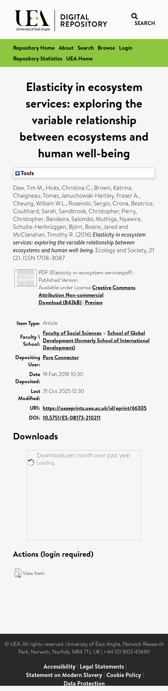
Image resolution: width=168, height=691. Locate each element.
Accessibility (59, 666)
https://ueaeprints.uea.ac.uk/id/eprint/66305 (95, 407)
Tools (24, 173)
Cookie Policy (123, 675)
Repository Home (34, 47)
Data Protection (84, 683)
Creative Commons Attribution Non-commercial (87, 291)
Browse (106, 47)
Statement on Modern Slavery (64, 675)
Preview (93, 302)
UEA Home (79, 58)
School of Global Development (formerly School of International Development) (96, 340)
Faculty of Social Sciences (72, 332)
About (66, 47)
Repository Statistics (37, 58)
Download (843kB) (60, 302)
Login (125, 47)
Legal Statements (102, 666)
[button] (17, 573)
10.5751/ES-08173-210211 (72, 417)
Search (86, 47)
